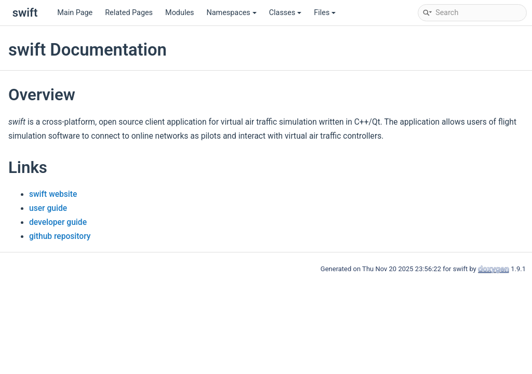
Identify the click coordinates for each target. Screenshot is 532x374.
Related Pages (129, 12)
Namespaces (231, 12)
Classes (285, 12)
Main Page (74, 12)
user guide (48, 208)
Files (325, 12)
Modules (179, 12)
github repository (59, 236)
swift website (53, 194)
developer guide (58, 222)
